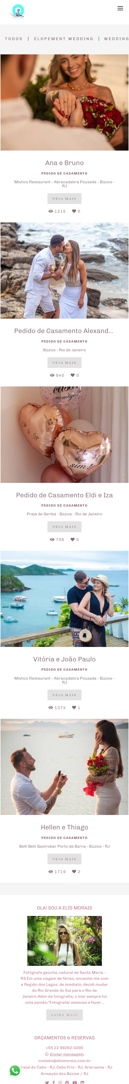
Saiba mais (64, 1015)
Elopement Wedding (64, 39)
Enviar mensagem (67, 1054)
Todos (14, 39)
